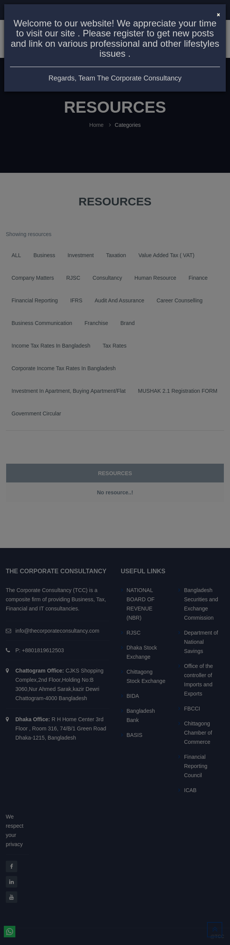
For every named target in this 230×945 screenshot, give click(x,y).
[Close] (218, 14)
